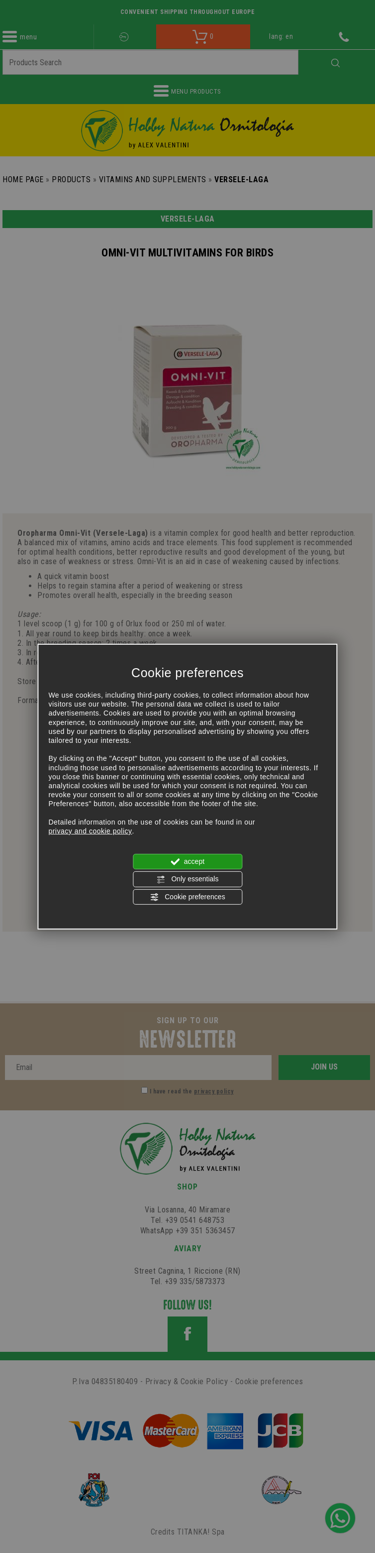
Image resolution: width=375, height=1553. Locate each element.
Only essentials (188, 879)
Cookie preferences (187, 896)
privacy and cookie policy (90, 831)
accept (187, 861)
